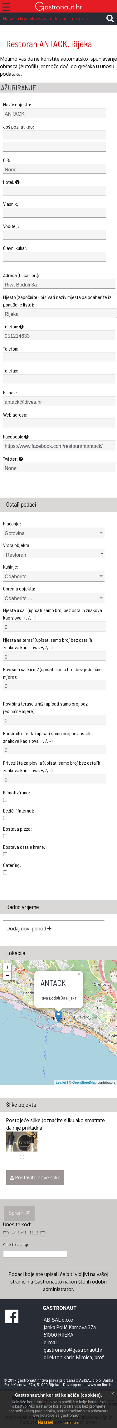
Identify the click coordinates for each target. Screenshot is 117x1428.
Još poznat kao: (18, 126)
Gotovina (15, 533)
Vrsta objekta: (17, 545)
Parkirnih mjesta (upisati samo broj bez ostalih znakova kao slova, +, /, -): (48, 737)
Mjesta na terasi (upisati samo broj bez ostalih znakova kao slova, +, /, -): (47, 643)
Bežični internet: (18, 810)
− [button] (7, 976)
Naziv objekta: (17, 104)
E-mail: (10, 392)
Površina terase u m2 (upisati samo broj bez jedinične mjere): (45, 707)
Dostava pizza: (17, 829)
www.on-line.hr (100, 1385)
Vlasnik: (10, 204)
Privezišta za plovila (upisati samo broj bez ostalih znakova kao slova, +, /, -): (51, 766)
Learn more (69, 1422)
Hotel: (11, 182)
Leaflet (61, 1082)
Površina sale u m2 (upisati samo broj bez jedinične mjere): (52, 673)
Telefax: (10, 370)
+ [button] (7, 967)
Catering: (12, 865)
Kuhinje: (10, 567)
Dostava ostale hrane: (24, 847)
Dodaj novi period (28, 928)
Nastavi (45, 1422)
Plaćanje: (12, 523)
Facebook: (16, 436)
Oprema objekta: (19, 588)
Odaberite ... (18, 576)
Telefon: (13, 326)
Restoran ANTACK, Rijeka (49, 43)
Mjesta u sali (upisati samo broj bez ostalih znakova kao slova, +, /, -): (52, 613)
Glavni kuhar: (15, 248)
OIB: (6, 160)
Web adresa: (15, 415)
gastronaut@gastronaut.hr (73, 1350)
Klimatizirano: (16, 792)
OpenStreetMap (84, 1082)
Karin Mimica (77, 1357)
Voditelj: (11, 226)
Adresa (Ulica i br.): (21, 275)
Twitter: (13, 459)
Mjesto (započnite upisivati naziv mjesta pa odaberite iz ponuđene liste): (57, 300)
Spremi (19, 1213)
